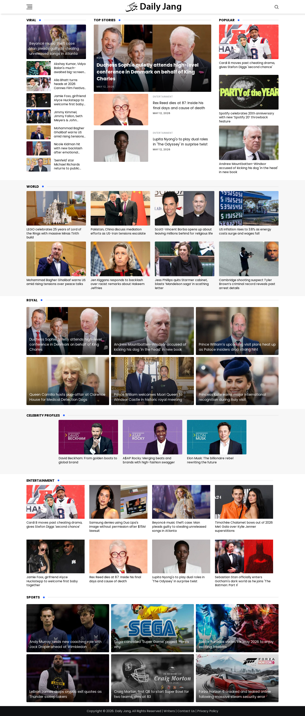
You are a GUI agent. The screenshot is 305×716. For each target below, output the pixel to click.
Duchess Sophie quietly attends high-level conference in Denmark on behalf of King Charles (148, 72)
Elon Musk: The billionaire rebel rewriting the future (210, 460)
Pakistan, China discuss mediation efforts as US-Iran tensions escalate (118, 231)
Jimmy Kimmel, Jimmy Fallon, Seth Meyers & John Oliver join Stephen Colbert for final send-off (68, 122)
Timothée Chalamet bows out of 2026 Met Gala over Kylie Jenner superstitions (244, 526)
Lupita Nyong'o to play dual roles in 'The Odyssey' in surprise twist (180, 142)
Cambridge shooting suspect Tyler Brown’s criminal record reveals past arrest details (247, 284)
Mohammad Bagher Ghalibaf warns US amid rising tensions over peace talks (69, 134)
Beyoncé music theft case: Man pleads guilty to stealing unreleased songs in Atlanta (54, 48)
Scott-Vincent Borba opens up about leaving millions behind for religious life (184, 231)
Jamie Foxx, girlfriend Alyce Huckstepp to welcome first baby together (70, 102)
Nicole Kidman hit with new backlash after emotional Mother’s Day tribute (70, 150)
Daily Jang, (123, 711)
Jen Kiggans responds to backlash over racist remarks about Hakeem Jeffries (118, 284)
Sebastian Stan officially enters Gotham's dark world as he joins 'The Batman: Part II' (243, 581)
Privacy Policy (207, 711)
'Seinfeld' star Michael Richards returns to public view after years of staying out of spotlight (68, 170)
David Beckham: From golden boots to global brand (88, 460)
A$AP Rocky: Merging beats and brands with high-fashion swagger (149, 460)
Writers (169, 711)
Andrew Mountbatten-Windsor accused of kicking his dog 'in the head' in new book (248, 168)
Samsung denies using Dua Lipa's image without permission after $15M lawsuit (117, 526)
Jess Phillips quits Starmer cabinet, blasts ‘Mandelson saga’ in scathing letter (182, 284)
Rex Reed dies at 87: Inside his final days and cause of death (179, 105)
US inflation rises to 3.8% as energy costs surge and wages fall (245, 231)
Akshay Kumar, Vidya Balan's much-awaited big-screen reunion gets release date (70, 72)
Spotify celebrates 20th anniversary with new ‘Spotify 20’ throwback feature (246, 117)
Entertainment (163, 96)
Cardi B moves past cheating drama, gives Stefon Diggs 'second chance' (247, 65)
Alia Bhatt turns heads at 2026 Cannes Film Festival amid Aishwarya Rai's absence (69, 88)
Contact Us (186, 711)
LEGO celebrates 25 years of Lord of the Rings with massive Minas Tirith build (53, 233)
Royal (101, 57)
